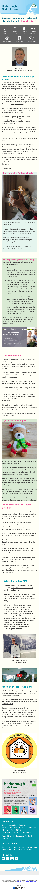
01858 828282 (16, 830)
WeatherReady (8, 317)
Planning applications (33, 30)
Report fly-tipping (31, 39)
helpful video (11, 121)
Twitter (27, 836)
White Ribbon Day (10, 586)
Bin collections (19, 39)
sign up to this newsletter (23, 849)
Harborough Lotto (24, 30)
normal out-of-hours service (19, 381)
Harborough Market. (13, 463)
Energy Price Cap (17, 222)
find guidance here (17, 104)
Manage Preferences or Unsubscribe (26, 881)
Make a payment (5, 30)
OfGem (30, 229)
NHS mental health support (23, 394)
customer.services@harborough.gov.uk (21, 827)
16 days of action (18, 95)
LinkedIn (5, 838)
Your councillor (7, 39)
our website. (19, 248)
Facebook (20, 836)
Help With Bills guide (24, 233)
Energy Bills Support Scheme (14, 240)
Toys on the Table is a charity (11, 489)
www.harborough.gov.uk (16, 825)
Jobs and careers (15, 30)
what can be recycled (19, 550)
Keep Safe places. (7, 704)
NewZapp (5, 881)
